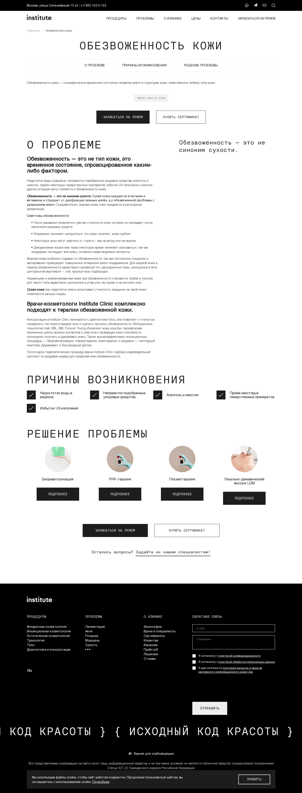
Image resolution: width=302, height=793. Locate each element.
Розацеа (91, 636)
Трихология (35, 640)
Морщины (92, 640)
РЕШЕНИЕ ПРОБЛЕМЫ (201, 65)
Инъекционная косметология (49, 631)
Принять (254, 779)
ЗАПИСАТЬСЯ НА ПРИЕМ (256, 18)
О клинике (173, 18)
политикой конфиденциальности (239, 655)
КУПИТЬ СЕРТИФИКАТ (181, 117)
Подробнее (100, 782)
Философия (153, 626)
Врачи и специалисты (160, 631)
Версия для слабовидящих (151, 753)
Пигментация (95, 626)
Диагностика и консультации (48, 649)
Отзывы (150, 658)
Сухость (91, 645)
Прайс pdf (151, 649)
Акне (88, 631)
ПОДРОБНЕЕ (58, 494)
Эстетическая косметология (48, 636)
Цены (196, 18)
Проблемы (145, 18)
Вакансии (151, 645)
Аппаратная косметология (47, 626)
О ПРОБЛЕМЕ (94, 65)
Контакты (219, 18)
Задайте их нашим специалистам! (173, 552)
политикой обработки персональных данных (246, 661)
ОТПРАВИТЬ (209, 708)
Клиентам (151, 640)
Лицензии (151, 654)
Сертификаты (154, 636)
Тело (30, 645)
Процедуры (116, 18)
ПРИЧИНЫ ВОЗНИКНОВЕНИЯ (144, 65)
